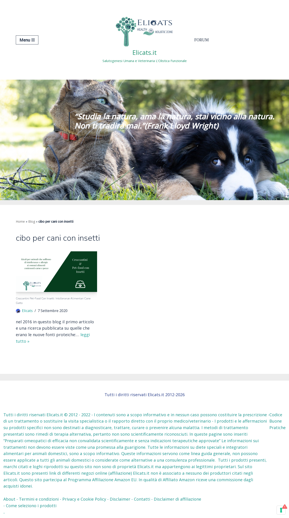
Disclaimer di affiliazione (177, 499)
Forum (201, 40)
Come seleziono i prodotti (31, 505)
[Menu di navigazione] (27, 39)
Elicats (27, 310)
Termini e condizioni (39, 499)
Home (20, 221)
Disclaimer (120, 499)
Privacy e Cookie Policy (84, 499)
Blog (31, 221)
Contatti (142, 499)
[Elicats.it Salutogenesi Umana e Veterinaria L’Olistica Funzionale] (145, 40)
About (9, 499)
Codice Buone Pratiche (277, 421)
